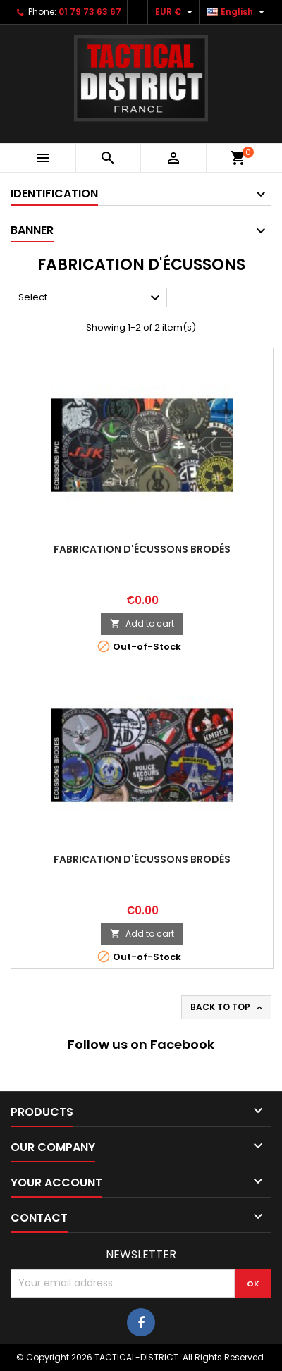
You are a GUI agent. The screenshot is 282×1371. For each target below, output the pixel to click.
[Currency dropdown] (175, 12)
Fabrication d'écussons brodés (142, 549)
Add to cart (142, 623)
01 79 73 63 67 (90, 12)
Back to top (227, 1007)
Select (91, 298)
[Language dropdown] (237, 12)
